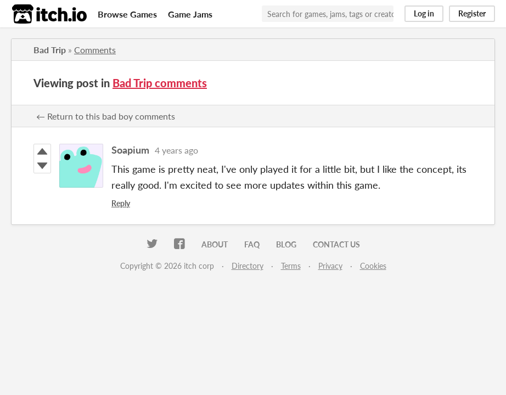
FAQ (252, 244)
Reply (120, 203)
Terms (291, 265)
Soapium (130, 150)
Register (472, 13)
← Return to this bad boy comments (105, 116)
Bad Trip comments (160, 82)
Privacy (330, 265)
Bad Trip (49, 49)
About (214, 244)
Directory (247, 265)
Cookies (373, 265)
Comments (95, 49)
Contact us (336, 244)
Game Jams (190, 14)
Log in (424, 13)
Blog (286, 244)
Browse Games (127, 14)
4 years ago (176, 150)
